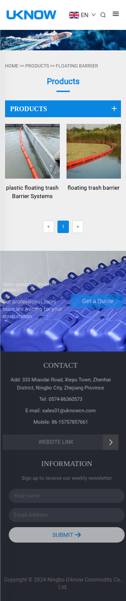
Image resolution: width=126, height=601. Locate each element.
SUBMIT (67, 535)
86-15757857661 (69, 422)
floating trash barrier (94, 187)
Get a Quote (99, 301)
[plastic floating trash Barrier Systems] (32, 151)
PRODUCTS (37, 65)
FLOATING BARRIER (77, 65)
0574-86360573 (64, 399)
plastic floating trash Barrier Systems (32, 191)
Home (11, 65)
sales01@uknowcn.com (68, 411)
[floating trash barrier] (94, 151)
